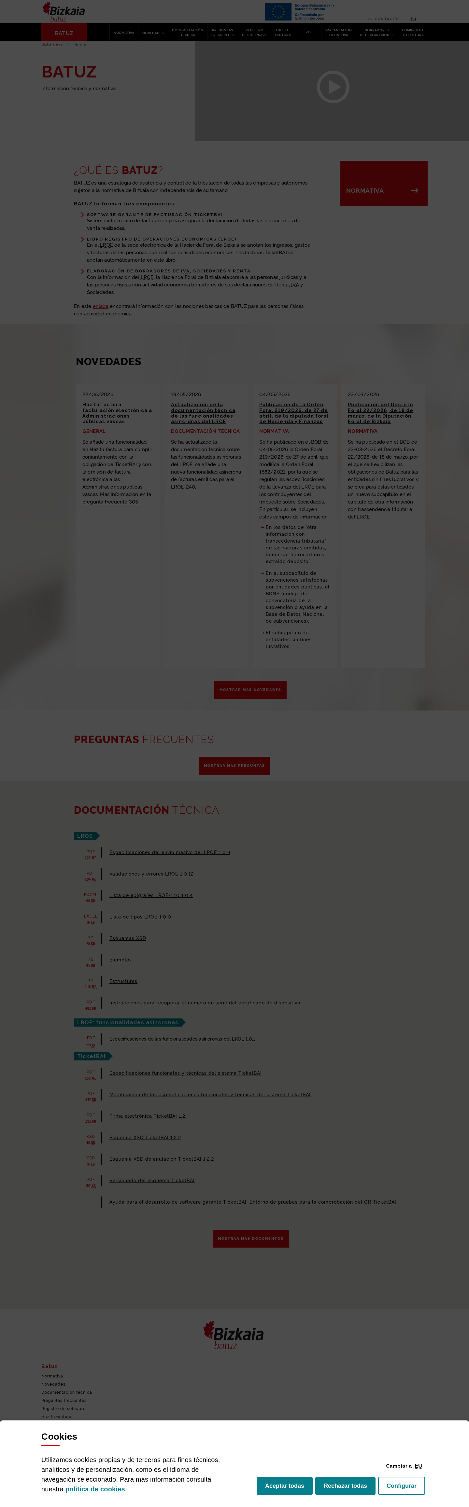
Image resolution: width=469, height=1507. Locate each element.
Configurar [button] (406, 1488)
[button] (418, 1465)
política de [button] (95, 1489)
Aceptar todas (289, 1488)
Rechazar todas (350, 1488)
